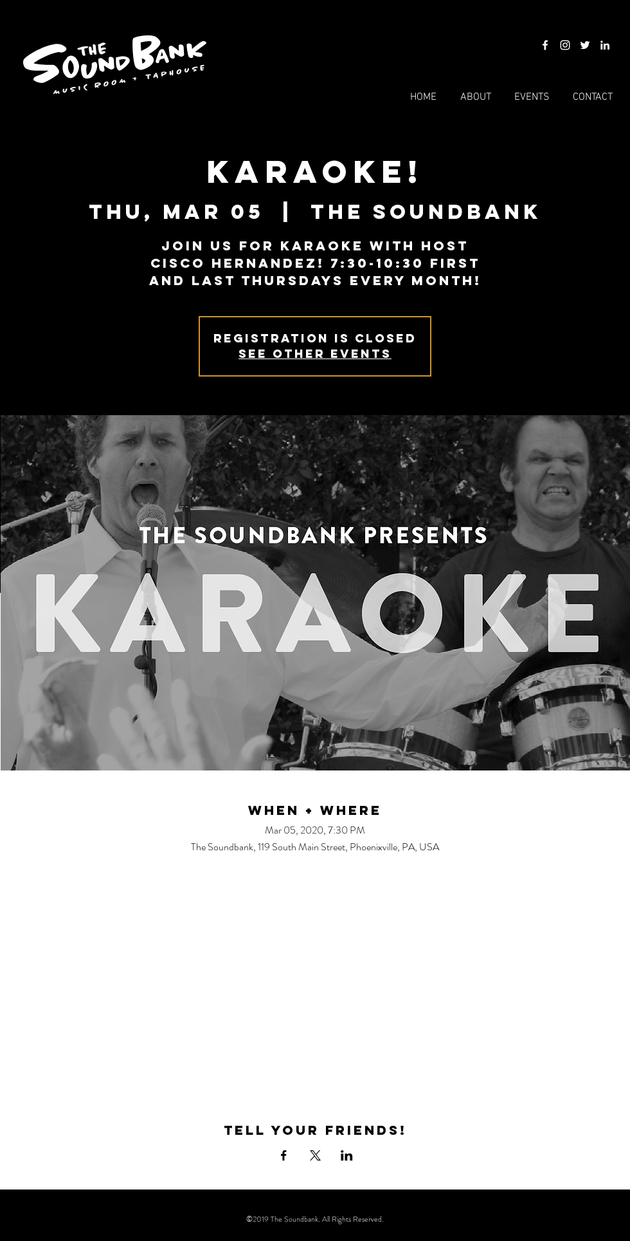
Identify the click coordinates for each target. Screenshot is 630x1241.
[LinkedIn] (604, 45)
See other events (315, 353)
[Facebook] (545, 45)
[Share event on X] (315, 1155)
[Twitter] (585, 45)
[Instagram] (565, 45)
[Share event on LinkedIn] (347, 1155)
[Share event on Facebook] (284, 1155)
